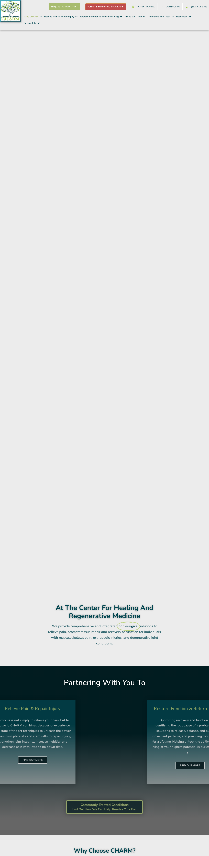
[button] (33, 16)
